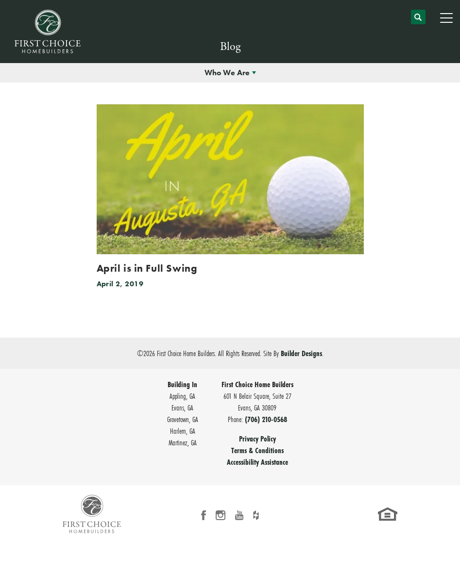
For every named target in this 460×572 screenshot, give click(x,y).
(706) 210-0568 (266, 419)
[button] (418, 21)
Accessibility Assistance (257, 462)
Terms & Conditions (257, 450)
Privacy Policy (257, 438)
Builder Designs (301, 353)
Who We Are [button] (227, 72)
